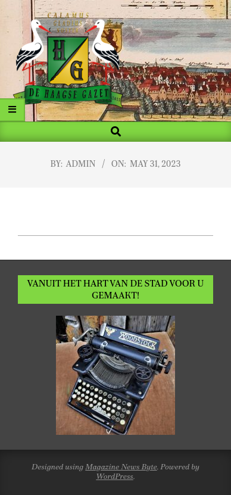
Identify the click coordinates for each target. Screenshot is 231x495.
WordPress (114, 476)
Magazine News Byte (121, 467)
